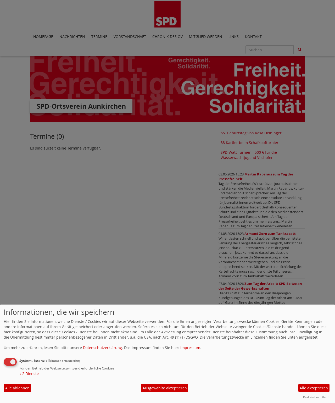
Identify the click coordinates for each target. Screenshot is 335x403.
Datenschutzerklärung (102, 347)
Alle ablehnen (17, 387)
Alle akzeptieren (314, 387)
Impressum (190, 347)
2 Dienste (29, 373)
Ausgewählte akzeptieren (165, 387)
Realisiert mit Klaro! (316, 397)
